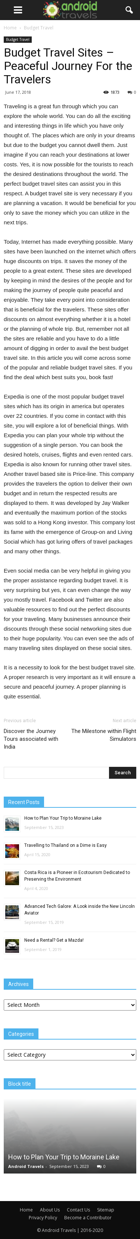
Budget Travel (17, 39)
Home (10, 28)
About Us (50, 1210)
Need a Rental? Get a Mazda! (54, 940)
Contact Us (78, 1210)
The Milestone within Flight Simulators (103, 735)
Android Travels (26, 1166)
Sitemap (105, 1210)
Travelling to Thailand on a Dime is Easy (65, 845)
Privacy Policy (43, 1217)
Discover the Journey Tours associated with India (31, 739)
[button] (129, 10)
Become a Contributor (88, 1217)
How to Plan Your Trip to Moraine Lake (63, 818)
